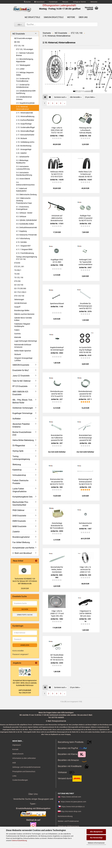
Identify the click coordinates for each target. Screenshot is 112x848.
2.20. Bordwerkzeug (23, 146)
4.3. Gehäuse (21, 216)
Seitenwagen (19, 299)
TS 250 (17, 274)
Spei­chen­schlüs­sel (57, 303)
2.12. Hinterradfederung (25, 116)
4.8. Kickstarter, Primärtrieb (26, 235)
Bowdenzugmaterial (21, 537)
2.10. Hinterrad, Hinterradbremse (22, 108)
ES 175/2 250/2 (20, 292)
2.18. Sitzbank (21, 138)
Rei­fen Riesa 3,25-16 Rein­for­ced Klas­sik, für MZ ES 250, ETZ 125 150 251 (85, 174)
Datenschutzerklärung (19, 840)
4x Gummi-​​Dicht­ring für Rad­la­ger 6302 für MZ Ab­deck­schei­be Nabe (85, 350)
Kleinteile (17, 337)
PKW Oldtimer (18, 510)
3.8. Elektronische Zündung (26, 194)
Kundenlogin (53, 2)
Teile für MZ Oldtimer (21, 381)
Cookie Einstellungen (20, 780)
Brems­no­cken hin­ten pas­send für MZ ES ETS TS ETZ (57, 481)
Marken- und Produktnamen (68, 821)
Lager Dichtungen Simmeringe (25, 341)
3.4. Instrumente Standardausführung (24, 174)
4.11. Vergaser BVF (23, 246)
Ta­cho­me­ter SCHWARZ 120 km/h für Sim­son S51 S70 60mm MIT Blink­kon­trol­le (25, 581)
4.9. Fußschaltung (23, 238)
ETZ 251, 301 (19, 266)
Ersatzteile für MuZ (20, 370)
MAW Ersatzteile (19, 526)
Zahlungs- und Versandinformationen (26, 767)
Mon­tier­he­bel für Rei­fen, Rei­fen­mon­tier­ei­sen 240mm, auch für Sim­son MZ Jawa (56, 569)
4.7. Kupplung (21, 231)
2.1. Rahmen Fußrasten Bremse (25, 54)
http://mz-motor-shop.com (71, 811)
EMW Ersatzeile (19, 521)
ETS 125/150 (19, 296)
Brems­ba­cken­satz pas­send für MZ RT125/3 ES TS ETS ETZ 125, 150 (85, 393)
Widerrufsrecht (18, 754)
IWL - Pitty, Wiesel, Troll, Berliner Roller (22, 401)
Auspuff (17, 307)
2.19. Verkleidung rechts (25, 142)
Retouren (64, 2)
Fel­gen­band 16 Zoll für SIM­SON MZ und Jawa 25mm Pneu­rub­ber (85, 613)
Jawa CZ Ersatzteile (20, 376)
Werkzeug (16, 464)
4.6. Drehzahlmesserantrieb (26, 227)
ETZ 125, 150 (19, 46)
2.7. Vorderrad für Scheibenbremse (23, 86)
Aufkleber (16, 418)
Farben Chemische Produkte (20, 481)
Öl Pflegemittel (18, 445)
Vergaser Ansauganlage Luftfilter (23, 359)
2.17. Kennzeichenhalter (25, 135)
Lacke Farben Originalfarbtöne (19, 490)
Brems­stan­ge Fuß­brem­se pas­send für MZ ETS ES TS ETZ (85, 481)
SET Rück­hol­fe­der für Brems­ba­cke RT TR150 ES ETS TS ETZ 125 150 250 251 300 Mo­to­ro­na (57, 657)
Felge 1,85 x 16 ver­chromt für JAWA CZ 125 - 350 (85, 569)
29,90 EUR (25, 588)
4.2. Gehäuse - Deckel (24, 213)
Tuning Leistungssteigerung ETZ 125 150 (26, 258)
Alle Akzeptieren (96, 832)
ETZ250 (17, 263)
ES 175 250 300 (20, 288)
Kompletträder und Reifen (23, 548)
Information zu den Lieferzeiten (24, 758)
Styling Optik (17, 451)
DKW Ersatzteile (19, 515)
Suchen (27, 2)
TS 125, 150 (18, 277)
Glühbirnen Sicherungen (22, 408)
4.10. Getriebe (21, 242)
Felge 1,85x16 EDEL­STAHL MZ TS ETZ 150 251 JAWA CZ (57, 130)
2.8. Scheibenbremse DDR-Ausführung (26, 92)
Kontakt (15, 749)
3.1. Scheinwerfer (22, 157)
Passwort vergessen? (20, 654)
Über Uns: (33, 794)
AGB (14, 763)
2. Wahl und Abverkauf (22, 553)
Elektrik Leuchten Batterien (24, 314)
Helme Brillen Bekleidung (23, 440)
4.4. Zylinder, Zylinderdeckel (26, 220)
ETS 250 (17, 281)
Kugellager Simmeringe (22, 413)
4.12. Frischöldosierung (25, 253)
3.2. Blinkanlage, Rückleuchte (22, 161)
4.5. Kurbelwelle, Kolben (25, 224)
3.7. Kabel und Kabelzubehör (21, 189)
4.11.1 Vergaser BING (24, 249)
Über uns (83, 17)
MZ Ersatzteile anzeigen (23, 38)
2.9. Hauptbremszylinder (25, 103)
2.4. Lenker (20, 69)
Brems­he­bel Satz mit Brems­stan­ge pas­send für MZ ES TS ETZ (85, 437)
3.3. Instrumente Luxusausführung (23, 167)
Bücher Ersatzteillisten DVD (21, 433)
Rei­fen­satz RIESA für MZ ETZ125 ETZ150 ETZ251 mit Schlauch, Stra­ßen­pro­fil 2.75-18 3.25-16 (56, 174)
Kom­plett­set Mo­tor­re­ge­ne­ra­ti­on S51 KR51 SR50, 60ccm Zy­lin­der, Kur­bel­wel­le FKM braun (25, 682)
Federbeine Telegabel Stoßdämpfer (22, 325)
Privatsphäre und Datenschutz (23, 771)
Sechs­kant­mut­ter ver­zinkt (85, 524)
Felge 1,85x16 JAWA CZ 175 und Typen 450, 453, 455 (57, 613)
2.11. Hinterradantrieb (24, 113)
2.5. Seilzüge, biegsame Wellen (25, 74)
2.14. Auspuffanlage (24, 124)
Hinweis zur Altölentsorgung (68, 826)
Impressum (16, 745)
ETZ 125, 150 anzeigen (24, 49)
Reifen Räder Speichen (22, 351)
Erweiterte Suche (25, 615)
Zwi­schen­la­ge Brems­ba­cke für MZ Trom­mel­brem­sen (57, 525)
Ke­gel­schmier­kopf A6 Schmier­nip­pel (57, 348)
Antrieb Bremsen (20, 303)
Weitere (71, 17)
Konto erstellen (18, 651)
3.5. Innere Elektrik (23, 179)
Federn (17, 330)
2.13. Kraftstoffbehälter (25, 120)
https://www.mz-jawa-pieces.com (73, 802)
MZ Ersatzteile (32, 17)
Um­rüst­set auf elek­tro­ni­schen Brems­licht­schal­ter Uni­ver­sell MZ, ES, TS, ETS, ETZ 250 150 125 (57, 218)
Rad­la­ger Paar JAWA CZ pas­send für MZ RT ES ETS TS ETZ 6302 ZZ (85, 218)
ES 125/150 (18, 285)
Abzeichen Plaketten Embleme (21, 425)
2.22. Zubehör (21, 153)
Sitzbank (17, 354)
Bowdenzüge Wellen (21, 310)
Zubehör (16, 531)
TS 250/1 (17, 270)
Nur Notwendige (96, 838)
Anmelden (24, 645)
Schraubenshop (19, 475)
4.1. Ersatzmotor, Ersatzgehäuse (22, 208)
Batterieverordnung (65, 816)
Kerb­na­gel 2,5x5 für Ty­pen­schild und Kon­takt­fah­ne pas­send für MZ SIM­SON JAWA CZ (85, 262)
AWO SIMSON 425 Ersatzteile (20, 393)
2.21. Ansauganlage (23, 149)
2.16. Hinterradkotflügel (25, 131)
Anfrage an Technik (79, 2)
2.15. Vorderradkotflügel (25, 127)
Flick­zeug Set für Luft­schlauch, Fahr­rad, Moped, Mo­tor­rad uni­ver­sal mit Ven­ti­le (85, 130)
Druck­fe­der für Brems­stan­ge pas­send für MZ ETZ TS (85, 306)
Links (14, 776)
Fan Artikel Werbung (21, 542)
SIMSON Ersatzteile (54, 17)
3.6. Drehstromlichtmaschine (25, 183)
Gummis (17, 334)
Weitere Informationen (96, 843)
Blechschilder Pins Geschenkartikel (20, 503)
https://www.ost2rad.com (71, 797)
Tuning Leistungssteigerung (21, 457)
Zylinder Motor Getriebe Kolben (23, 319)
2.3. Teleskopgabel (23, 65)
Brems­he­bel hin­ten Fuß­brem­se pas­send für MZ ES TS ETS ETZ (57, 437)
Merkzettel (93, 2)
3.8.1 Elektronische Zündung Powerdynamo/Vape (24, 200)
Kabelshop (17, 470)
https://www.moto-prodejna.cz (73, 806)
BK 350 (17, 42)
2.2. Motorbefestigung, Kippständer (24, 60)
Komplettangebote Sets (22, 497)
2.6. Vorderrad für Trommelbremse (23, 80)
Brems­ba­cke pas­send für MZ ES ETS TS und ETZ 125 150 (56, 393)
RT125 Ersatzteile (19, 386)
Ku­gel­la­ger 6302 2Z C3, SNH (57, 261)
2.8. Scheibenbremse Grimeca (24, 98)
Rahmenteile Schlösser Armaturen (22, 346)
